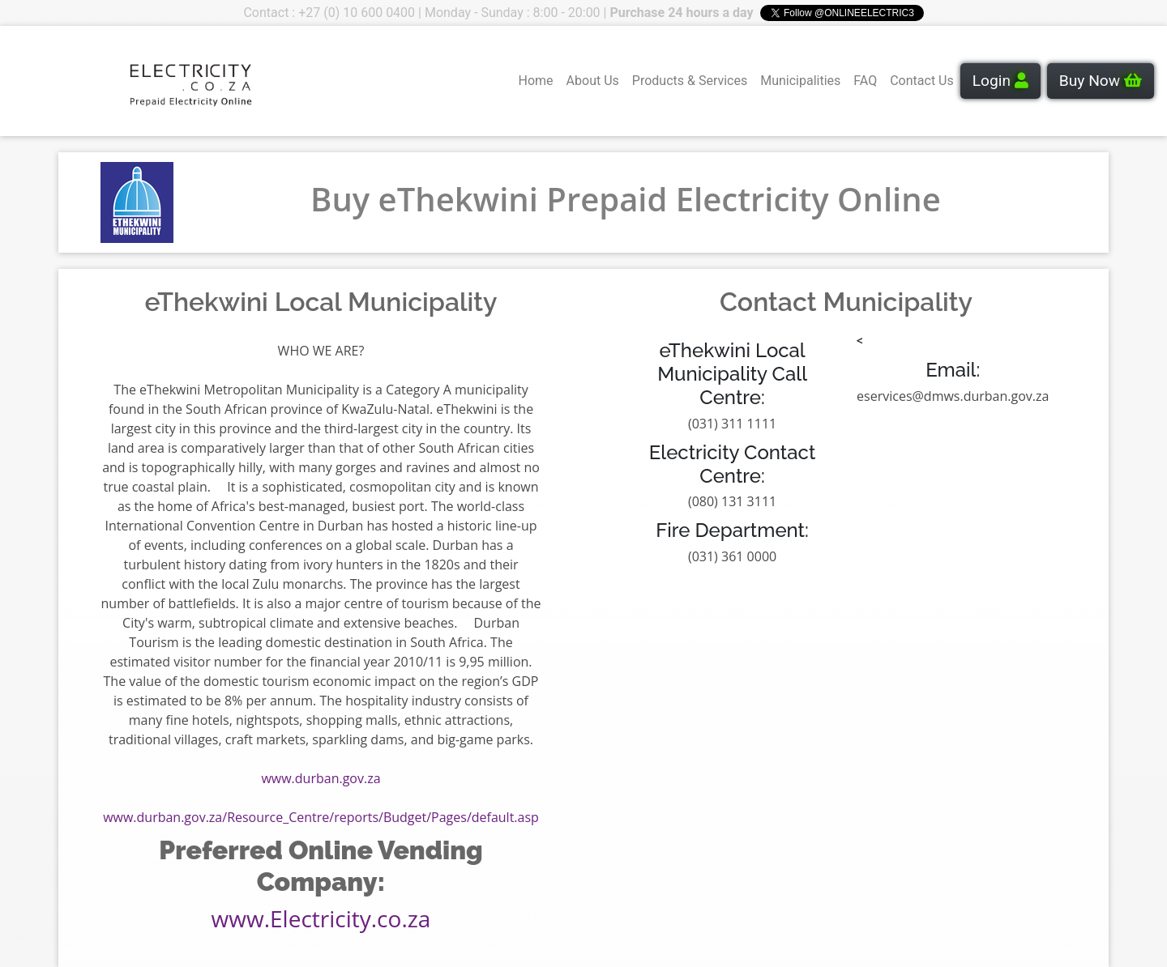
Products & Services (689, 80)
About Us (592, 80)
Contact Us (922, 80)
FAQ (865, 80)
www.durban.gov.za (320, 778)
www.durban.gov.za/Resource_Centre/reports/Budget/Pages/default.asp (321, 817)
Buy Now (1100, 80)
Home (536, 80)
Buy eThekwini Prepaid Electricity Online (625, 199)
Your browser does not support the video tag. (73, 81)
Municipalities (800, 80)
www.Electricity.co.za (321, 918)
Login (1000, 80)
